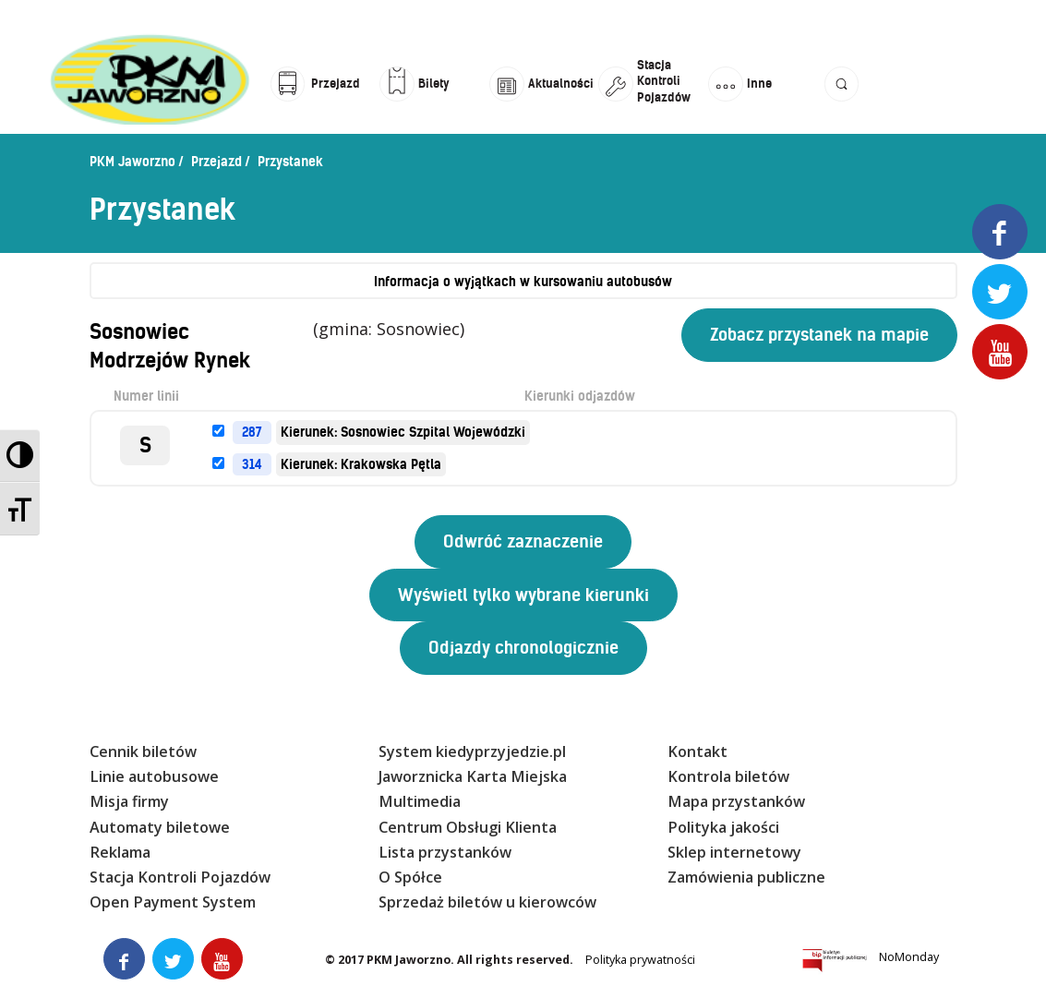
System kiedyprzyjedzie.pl (472, 751)
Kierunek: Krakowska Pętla (361, 464)
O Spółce (410, 877)
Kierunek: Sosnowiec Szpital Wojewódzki (403, 432)
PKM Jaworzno (132, 161)
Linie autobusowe (154, 776)
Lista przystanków (445, 852)
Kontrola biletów (728, 776)
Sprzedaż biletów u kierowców (487, 902)
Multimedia (420, 801)
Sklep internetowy (734, 852)
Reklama (120, 852)
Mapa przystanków (736, 801)
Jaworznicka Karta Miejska (473, 776)
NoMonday (909, 957)
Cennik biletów (143, 751)
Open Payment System (173, 902)
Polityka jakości (723, 827)
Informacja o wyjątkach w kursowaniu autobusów (523, 281)
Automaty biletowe (160, 827)
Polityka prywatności (640, 960)
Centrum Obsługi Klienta (468, 827)
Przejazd (216, 161)
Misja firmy (129, 801)
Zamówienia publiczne (746, 877)
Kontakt (697, 751)
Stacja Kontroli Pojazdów (180, 877)
